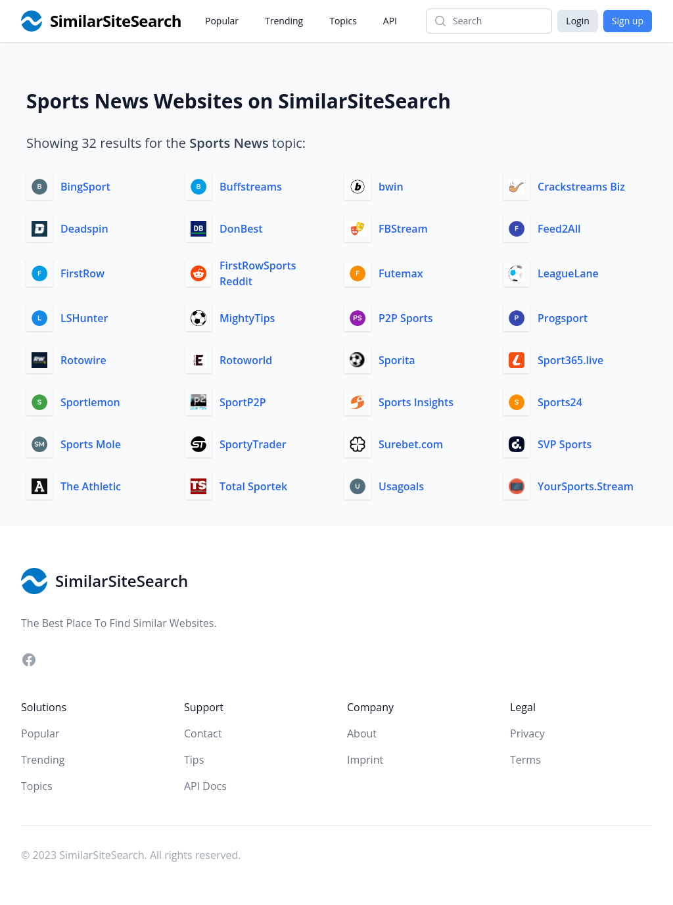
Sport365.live (570, 360)
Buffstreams (251, 186)
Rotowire (83, 360)
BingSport (85, 186)
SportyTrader (253, 444)
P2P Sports (406, 318)
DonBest (241, 228)
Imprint (365, 760)
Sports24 (560, 402)
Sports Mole (90, 444)
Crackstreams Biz (581, 186)
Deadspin (84, 228)
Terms (525, 760)
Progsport (563, 318)
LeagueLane (568, 273)
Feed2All (559, 228)
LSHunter (84, 318)
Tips (194, 760)
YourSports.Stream (586, 486)
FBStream (403, 228)
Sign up (627, 20)
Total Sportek (253, 486)
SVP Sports (565, 444)
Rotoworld (246, 360)
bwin (391, 186)
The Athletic (90, 486)
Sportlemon (90, 402)
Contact (202, 733)
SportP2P (243, 402)
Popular (222, 20)
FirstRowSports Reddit (258, 273)
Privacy (527, 733)
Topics (343, 20)
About (362, 733)
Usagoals (401, 486)
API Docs (205, 786)
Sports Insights (416, 402)
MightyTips (247, 318)
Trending (284, 20)
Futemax (401, 273)
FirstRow (82, 273)
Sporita (397, 360)
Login (577, 20)
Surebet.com (411, 444)
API (390, 20)
